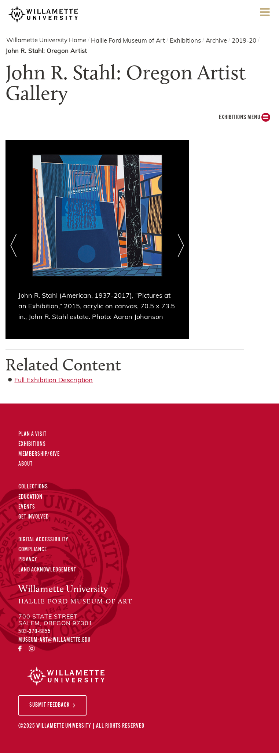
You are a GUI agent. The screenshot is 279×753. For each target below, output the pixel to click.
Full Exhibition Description (53, 380)
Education (30, 497)
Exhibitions (185, 40)
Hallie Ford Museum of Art (128, 40)
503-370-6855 (34, 632)
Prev (13, 245)
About (25, 464)
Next (181, 245)
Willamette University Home (46, 40)
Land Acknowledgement (47, 570)
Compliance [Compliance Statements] (32, 550)
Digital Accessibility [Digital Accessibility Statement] (43, 540)
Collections (33, 487)
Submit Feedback (49, 705)
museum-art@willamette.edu (54, 640)
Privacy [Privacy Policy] (27, 560)
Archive (216, 40)
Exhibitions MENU (244, 119)
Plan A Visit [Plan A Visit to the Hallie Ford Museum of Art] (32, 434)
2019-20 (244, 40)
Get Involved (33, 517)
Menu (265, 14)
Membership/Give (39, 454)
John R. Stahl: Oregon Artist (46, 51)
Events (26, 507)
